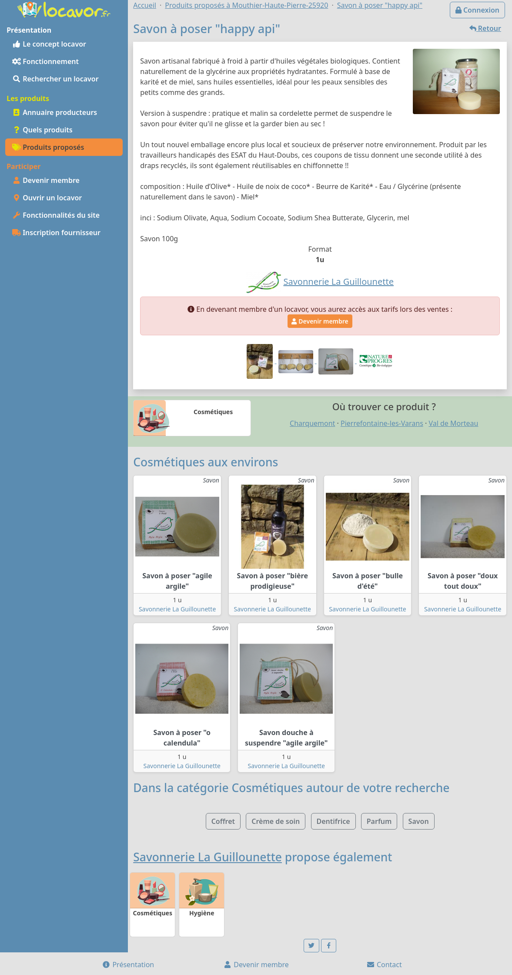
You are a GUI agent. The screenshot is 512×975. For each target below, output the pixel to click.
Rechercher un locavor (55, 79)
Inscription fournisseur (56, 232)
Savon (418, 821)
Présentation (128, 964)
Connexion (477, 10)
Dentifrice (333, 821)
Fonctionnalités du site (56, 215)
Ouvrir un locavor (47, 197)
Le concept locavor (49, 44)
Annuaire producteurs (54, 112)
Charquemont (312, 423)
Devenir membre (46, 180)
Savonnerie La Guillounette (177, 609)
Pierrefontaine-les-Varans (382, 423)
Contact (384, 964)
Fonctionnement (45, 61)
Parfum (379, 821)
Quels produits (42, 130)
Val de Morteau (453, 423)
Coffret (223, 821)
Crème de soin (275, 821)
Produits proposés (48, 147)
